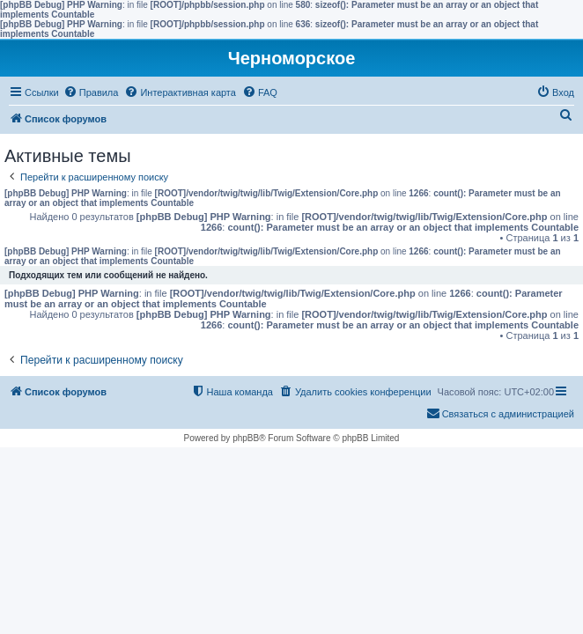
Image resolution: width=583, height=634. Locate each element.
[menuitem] (91, 92)
